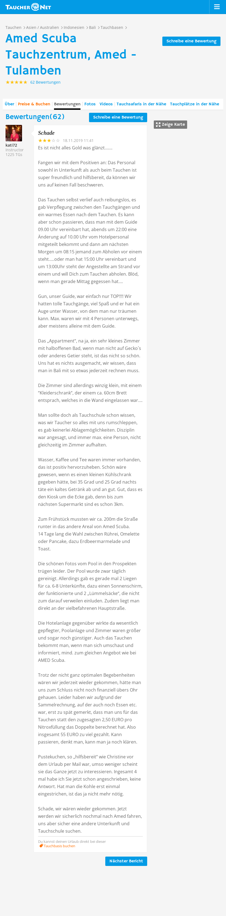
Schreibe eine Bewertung (191, 41)
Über (9, 104)
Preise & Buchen (34, 104)
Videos (106, 104)
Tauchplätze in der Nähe (194, 104)
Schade (46, 133)
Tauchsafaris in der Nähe (141, 104)
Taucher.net (28, 7)
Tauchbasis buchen (59, 846)
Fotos (90, 104)
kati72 (11, 145)
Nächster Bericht (126, 861)
